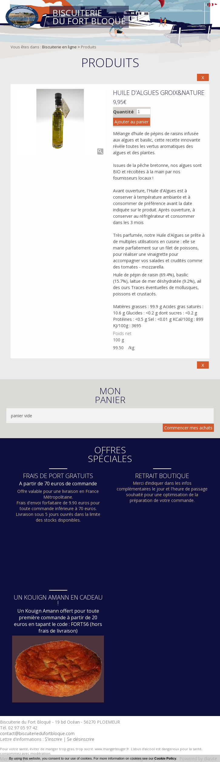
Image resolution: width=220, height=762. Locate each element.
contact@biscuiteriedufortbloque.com (37, 733)
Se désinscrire (80, 739)
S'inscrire (53, 739)
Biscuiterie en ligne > (61, 47)
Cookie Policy (165, 758)
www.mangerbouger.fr (112, 749)
